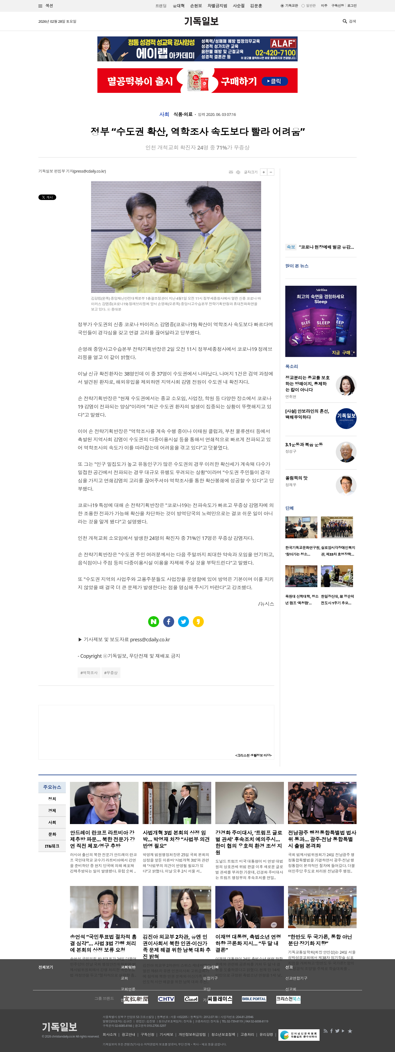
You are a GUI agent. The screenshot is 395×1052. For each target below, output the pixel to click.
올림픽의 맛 (296, 478)
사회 (164, 114)
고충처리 (247, 1034)
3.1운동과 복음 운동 (304, 445)
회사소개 (109, 1034)
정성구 (290, 451)
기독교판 (291, 5)
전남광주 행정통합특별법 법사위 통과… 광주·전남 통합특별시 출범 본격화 (322, 839)
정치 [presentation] (52, 799)
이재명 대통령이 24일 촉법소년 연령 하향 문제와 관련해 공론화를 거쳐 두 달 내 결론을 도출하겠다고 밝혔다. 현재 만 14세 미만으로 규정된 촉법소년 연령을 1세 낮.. (249, 967)
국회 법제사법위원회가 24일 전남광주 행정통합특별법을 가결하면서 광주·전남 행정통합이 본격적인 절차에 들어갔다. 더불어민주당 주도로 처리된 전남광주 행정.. (321, 863)
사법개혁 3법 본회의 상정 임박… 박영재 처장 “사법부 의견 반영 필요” (176, 839)
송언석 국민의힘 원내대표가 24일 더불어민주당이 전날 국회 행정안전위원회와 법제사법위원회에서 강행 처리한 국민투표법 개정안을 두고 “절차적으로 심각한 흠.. (103, 967)
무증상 (111, 672)
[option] (303, 538)
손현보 (196, 5)
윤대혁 (179, 5)
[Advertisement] (321, 202)
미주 (324, 5)
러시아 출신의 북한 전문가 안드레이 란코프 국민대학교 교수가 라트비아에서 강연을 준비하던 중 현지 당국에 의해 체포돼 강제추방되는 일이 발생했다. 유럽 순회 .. (103, 863)
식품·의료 (183, 114)
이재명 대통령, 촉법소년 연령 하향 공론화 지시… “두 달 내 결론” (248, 943)
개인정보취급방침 (192, 1034)
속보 (291, 247)
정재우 (290, 484)
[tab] (52, 799)
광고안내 (129, 1034)
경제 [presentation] (52, 810)
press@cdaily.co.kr (89, 171)
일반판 (310, 5)
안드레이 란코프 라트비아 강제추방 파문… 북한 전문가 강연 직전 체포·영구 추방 (102, 839)
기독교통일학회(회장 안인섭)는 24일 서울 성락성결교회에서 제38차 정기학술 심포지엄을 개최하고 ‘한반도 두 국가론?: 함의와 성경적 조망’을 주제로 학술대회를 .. (322, 960)
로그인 (352, 5)
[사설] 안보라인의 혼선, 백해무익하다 (307, 414)
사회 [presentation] (52, 822)
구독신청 (337, 5)
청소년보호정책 (223, 1034)
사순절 (238, 5)
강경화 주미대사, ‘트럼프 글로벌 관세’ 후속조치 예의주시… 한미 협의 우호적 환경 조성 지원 (248, 842)
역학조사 (90, 672)
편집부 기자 (63, 171)
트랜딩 (160, 5)
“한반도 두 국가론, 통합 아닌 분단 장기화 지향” (320, 940)
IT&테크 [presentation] (52, 846)
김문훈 (256, 5)
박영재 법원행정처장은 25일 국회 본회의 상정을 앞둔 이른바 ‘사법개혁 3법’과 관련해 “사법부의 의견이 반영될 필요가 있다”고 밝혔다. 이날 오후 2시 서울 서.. (176, 863)
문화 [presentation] (52, 834)
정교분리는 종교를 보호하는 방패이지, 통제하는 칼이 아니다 (307, 384)
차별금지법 (217, 5)
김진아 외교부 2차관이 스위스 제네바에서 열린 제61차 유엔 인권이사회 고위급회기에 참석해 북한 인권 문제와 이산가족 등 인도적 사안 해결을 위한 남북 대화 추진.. (177, 973)
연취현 (290, 396)
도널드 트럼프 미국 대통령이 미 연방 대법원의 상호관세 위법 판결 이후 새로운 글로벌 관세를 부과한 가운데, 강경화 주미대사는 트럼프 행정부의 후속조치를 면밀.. (249, 869)
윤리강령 (266, 1034)
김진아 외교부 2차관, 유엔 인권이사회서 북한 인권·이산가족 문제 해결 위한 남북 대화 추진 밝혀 (177, 946)
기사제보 (166, 1034)
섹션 (45, 6)
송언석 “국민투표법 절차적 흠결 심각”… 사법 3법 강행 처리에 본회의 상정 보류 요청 (103, 943)
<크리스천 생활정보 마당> (253, 755)
